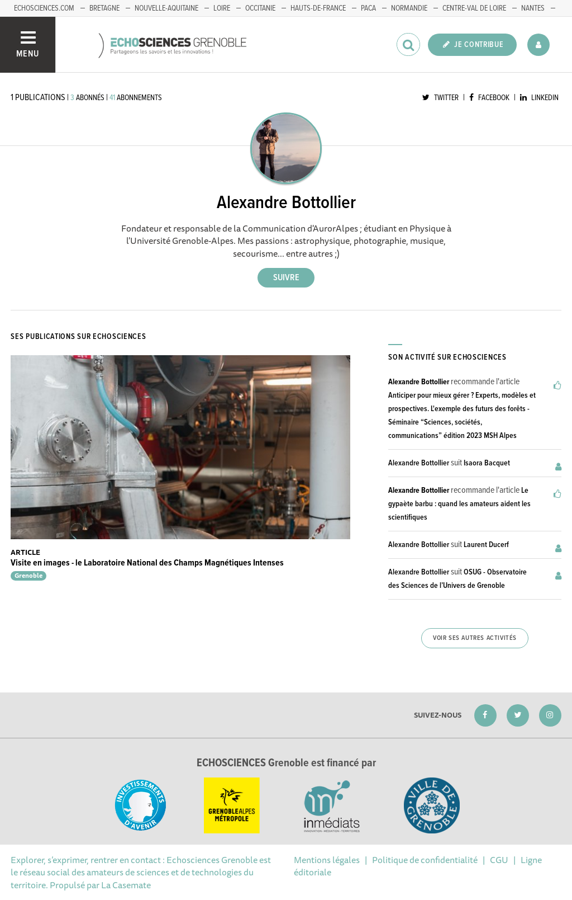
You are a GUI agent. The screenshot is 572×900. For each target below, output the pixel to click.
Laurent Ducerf (486, 545)
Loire (221, 8)
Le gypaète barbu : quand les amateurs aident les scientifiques (459, 504)
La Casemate (126, 885)
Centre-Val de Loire (474, 8)
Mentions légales (327, 859)
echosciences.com (44, 8)
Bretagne (104, 8)
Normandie (409, 8)
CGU (499, 859)
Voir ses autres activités (475, 638)
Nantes (533, 8)
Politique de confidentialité (425, 859)
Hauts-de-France (318, 8)
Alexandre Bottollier (418, 382)
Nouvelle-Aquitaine (166, 8)
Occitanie (260, 8)
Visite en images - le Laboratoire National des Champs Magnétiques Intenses (147, 563)
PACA (368, 8)
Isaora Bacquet (487, 463)
